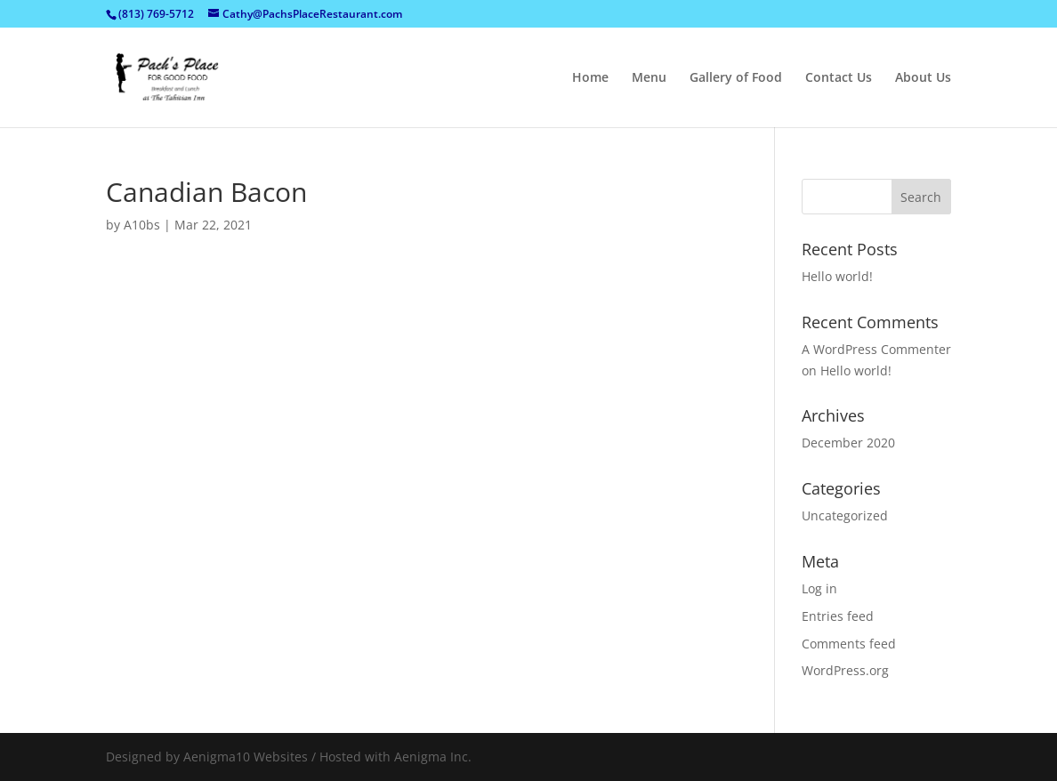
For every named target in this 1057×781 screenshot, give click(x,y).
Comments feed (849, 643)
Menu (649, 78)
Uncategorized (845, 515)
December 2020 (848, 442)
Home (590, 78)
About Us (923, 78)
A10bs (142, 224)
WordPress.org (845, 670)
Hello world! (837, 276)
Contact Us (838, 78)
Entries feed (838, 616)
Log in (819, 588)
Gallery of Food (736, 78)
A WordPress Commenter (876, 349)
